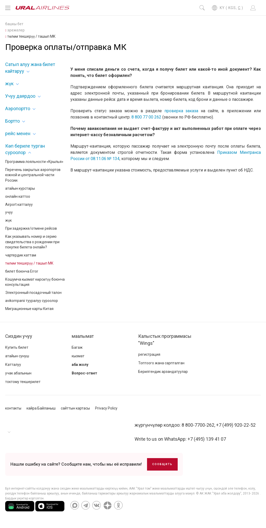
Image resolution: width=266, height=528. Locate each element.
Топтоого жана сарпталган (161, 363)
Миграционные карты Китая (29, 309)
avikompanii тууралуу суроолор (31, 301)
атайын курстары (20, 188)
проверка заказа (181, 110)
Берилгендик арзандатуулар (163, 371)
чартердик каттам (20, 255)
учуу (9, 212)
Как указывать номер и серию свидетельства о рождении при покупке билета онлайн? (32, 241)
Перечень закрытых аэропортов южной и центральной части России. (33, 175)
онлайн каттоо (17, 196)
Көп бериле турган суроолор (25, 149)
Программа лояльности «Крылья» (34, 162)
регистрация (149, 354)
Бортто (12, 121)
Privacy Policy (106, 408)
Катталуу (13, 364)
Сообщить (162, 464)
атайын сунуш (17, 356)
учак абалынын (18, 373)
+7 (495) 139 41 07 (207, 439)
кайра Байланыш (41, 408)
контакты (13, 408)
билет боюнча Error (21, 271)
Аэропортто (17, 108)
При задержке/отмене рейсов (31, 228)
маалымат (83, 336)
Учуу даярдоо (20, 96)
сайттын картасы (75, 408)
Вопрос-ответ (84, 373)
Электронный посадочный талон (33, 293)
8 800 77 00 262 (146, 117)
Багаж (77, 347)
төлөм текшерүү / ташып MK (29, 263)
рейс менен (17, 133)
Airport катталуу (19, 204)
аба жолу (80, 364)
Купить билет (16, 347)
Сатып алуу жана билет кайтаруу (30, 68)
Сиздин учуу (18, 336)
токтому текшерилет (23, 382)
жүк (9, 83)
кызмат (78, 356)
